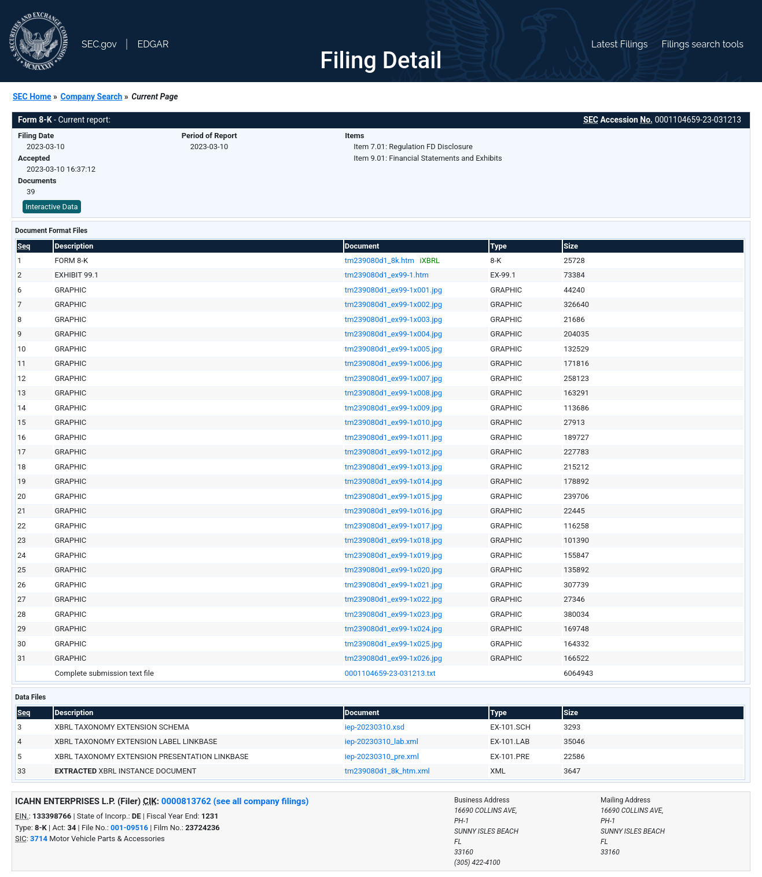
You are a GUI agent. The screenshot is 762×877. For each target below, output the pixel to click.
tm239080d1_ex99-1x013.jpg (393, 466)
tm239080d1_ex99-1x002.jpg (393, 304)
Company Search (92, 96)
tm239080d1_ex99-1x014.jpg (393, 481)
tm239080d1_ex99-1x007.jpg (393, 378)
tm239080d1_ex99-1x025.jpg (393, 643)
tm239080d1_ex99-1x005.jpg (393, 349)
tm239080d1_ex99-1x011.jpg (393, 437)
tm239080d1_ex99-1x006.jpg (393, 363)
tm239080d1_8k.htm (379, 260)
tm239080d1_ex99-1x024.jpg (393, 628)
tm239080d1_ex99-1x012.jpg (393, 451)
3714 (38, 838)
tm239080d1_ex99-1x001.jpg (393, 290)
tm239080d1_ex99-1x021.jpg (393, 584)
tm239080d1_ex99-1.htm (387, 275)
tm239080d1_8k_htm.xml (387, 771)
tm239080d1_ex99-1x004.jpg (393, 334)
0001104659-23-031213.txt (390, 673)
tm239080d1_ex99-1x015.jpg (393, 496)
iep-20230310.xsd (374, 727)
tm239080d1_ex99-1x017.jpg (393, 525)
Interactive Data (51, 206)
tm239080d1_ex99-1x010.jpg (393, 422)
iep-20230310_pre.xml (382, 756)
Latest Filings (619, 44)
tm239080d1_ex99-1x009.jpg (393, 408)
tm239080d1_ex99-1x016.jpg (393, 510)
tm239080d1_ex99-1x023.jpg (393, 614)
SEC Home (32, 96)
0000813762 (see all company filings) (235, 801)
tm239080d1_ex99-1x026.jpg (393, 658)
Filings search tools (702, 44)
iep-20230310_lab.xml (381, 741)
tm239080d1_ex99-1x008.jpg (393, 392)
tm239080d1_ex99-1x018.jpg (393, 540)
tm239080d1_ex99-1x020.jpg (393, 569)
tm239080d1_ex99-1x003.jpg (393, 319)
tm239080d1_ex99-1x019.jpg (393, 555)
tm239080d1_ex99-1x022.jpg (393, 599)
